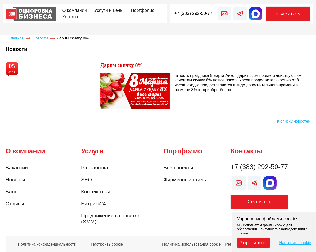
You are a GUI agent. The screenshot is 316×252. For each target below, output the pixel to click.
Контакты (246, 151)
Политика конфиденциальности (47, 244)
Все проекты (178, 167)
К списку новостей (293, 121)
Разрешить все (253, 242)
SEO (86, 179)
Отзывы (15, 203)
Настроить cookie (107, 244)
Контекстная (95, 191)
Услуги (92, 151)
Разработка (94, 167)
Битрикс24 (93, 203)
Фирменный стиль (184, 179)
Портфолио (182, 151)
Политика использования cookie (191, 244)
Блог (11, 191)
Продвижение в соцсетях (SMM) (110, 219)
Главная (16, 38)
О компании (25, 151)
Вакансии (17, 167)
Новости (40, 38)
